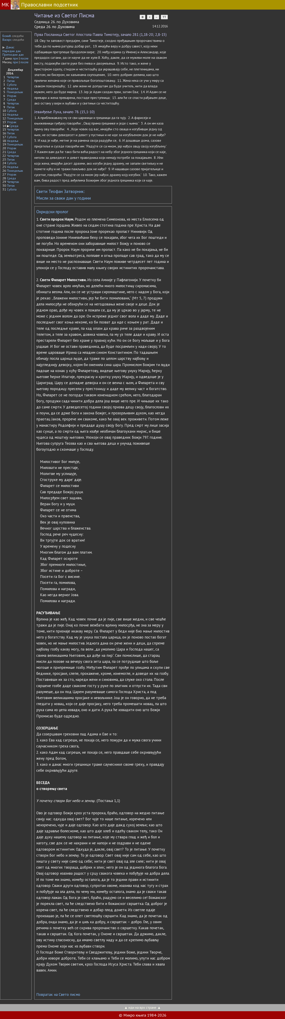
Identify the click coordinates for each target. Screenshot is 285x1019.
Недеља (12, 88)
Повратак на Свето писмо (58, 994)
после (24, 58)
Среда (11, 100)
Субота (11, 85)
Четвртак (13, 77)
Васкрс (7, 40)
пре (15, 58)
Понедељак (15, 92)
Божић (6, 36)
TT (164, 17)
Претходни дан (13, 55)
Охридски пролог (52, 211)
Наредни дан (11, 51)
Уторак (11, 96)
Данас (8, 47)
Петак (11, 81)
